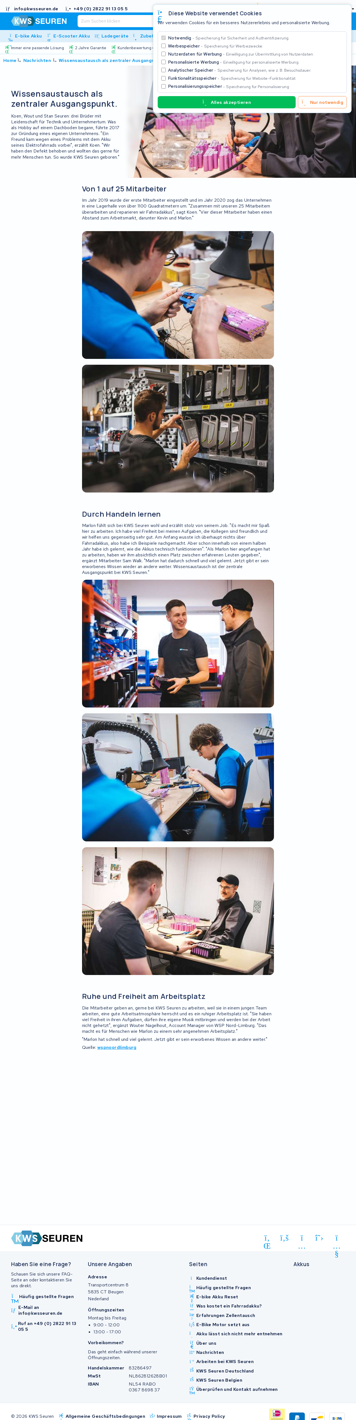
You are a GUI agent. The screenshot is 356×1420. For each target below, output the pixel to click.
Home (10, 60)
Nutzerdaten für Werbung (241, 54)
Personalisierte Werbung (233, 62)
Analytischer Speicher (239, 70)
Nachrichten (37, 60)
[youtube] (336, 1239)
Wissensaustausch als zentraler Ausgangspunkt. (114, 60)
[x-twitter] (319, 1238)
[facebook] (284, 1238)
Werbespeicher (215, 46)
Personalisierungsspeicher (229, 86)
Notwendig (229, 38)
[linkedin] (267, 1239)
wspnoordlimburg (117, 1047)
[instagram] (302, 1239)
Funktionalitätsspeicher (232, 78)
